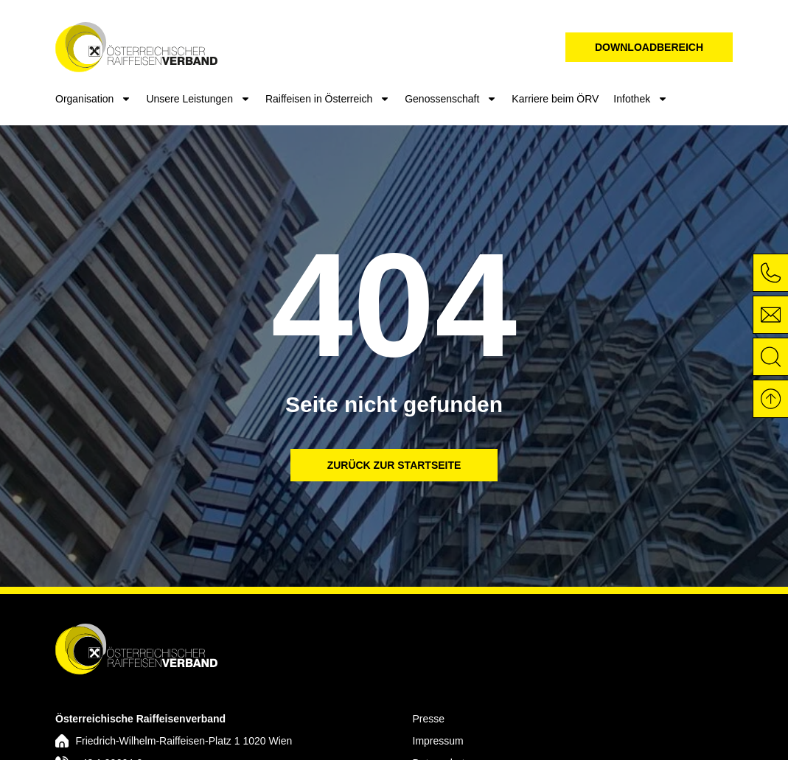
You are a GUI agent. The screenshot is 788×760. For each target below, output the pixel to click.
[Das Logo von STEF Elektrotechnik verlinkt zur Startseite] (136, 47)
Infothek (640, 98)
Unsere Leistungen (198, 98)
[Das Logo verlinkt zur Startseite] (136, 649)
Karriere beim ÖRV (555, 99)
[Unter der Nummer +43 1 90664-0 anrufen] (769, 272)
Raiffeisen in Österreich (327, 98)
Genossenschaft (451, 98)
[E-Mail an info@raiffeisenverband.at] (769, 314)
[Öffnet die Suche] (769, 356)
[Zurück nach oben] (769, 398)
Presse (429, 719)
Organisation (93, 98)
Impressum (438, 741)
